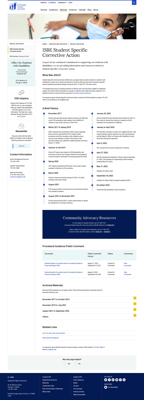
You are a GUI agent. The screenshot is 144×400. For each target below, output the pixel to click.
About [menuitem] (95, 10)
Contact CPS (46, 377)
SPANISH (107, 232)
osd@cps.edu (21, 74)
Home (44, 44)
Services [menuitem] (63, 10)
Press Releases (78, 380)
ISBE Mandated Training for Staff (19, 56)
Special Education (77, 44)
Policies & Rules (78, 392)
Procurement (77, 389)
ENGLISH (111, 225)
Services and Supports (58, 44)
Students (52, 2)
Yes (69, 364)
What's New (46, 392)
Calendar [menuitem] (82, 10)
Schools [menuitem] (44, 10)
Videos (45, 317)
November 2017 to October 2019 (55, 299)
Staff (70, 2)
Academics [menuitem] (53, 10)
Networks (45, 383)
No (79, 364)
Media (75, 383)
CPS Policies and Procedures (53, 333)
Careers (76, 386)
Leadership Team (48, 386)
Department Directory (49, 380)
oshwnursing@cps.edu (18, 177)
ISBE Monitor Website (50, 338)
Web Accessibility (79, 395)
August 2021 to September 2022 (55, 311)
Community (62, 2)
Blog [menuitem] (89, 10)
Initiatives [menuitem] (73, 10)
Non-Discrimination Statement (52, 389)
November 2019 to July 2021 (54, 305)
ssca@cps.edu (51, 349)
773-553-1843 (98, 347)
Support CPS (77, 377)
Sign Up (22, 146)
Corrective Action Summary (81, 93)
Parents (44, 2)
